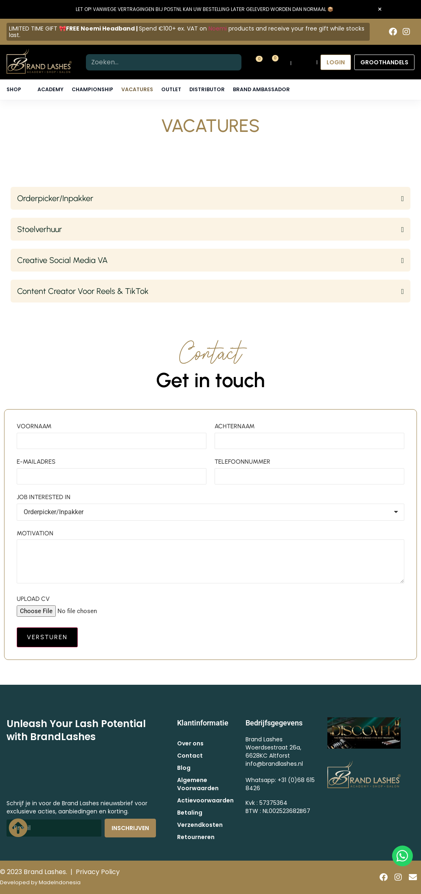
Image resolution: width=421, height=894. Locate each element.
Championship (92, 89)
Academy (50, 89)
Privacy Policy (98, 871)
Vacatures (137, 89)
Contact (190, 756)
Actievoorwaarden (205, 800)
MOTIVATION (35, 533)
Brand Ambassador (261, 89)
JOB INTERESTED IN (43, 497)
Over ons (190, 743)
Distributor (207, 89)
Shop (14, 89)
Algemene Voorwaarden (198, 784)
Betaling (189, 813)
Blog (184, 768)
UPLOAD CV (33, 599)
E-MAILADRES (36, 461)
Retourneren (196, 837)
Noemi (217, 28)
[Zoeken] (233, 62)
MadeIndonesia (60, 882)
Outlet (171, 89)
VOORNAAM (34, 426)
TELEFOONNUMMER (242, 461)
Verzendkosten (200, 825)
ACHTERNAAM (234, 426)
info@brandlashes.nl (274, 764)
